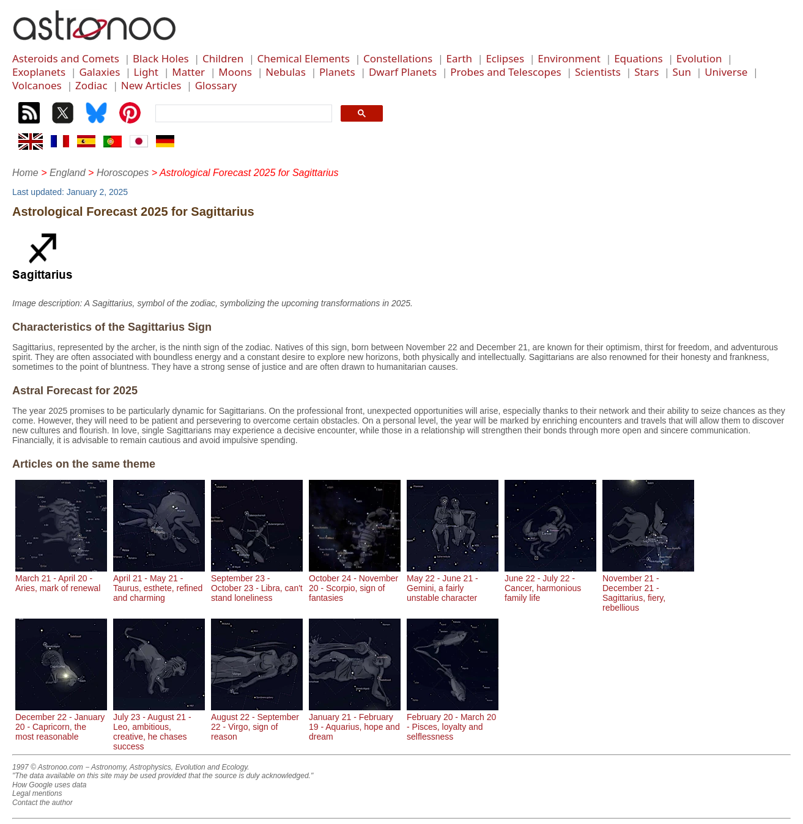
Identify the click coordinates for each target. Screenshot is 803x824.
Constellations (397, 58)
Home (25, 172)
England (68, 172)
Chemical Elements (303, 58)
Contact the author (42, 802)
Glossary (216, 85)
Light (146, 72)
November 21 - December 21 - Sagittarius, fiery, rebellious (648, 588)
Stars (646, 72)
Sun (682, 72)
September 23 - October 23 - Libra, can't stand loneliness (257, 583)
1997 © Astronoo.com (47, 767)
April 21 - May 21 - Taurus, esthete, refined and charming (159, 583)
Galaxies (99, 72)
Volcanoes (37, 85)
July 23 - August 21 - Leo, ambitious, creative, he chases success (159, 726)
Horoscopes (123, 172)
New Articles (151, 85)
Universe (726, 72)
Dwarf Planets (403, 72)
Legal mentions (37, 793)
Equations (638, 58)
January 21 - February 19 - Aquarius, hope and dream (355, 721)
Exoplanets (38, 72)
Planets (337, 72)
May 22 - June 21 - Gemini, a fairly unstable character (452, 583)
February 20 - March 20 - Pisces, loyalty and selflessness (452, 721)
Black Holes (161, 58)
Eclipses (505, 58)
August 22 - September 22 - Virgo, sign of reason (257, 721)
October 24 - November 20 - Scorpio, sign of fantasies (355, 583)
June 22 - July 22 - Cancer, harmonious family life (550, 583)
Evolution (699, 58)
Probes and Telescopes (505, 72)
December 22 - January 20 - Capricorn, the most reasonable (61, 721)
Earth (459, 58)
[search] (242, 113)
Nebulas (285, 72)
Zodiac (91, 85)
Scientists (598, 72)
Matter (188, 72)
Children (222, 58)
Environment (569, 58)
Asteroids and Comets (65, 58)
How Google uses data (49, 785)
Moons (235, 72)
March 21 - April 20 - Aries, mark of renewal (61, 578)
